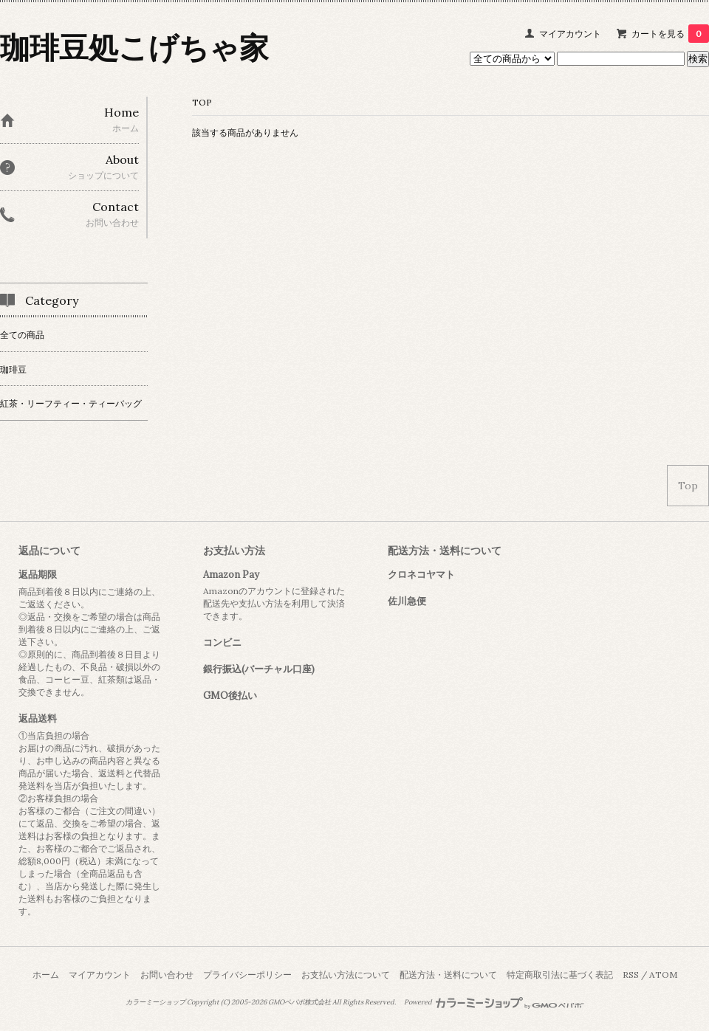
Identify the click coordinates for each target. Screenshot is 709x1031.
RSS (631, 974)
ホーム (45, 974)
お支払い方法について (345, 974)
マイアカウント (570, 33)
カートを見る (670, 33)
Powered (493, 1002)
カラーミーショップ (155, 1002)
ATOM (663, 974)
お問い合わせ (166, 974)
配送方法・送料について (448, 974)
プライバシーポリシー (247, 974)
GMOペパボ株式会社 (299, 1002)
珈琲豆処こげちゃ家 (134, 47)
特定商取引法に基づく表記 (560, 974)
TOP (202, 102)
